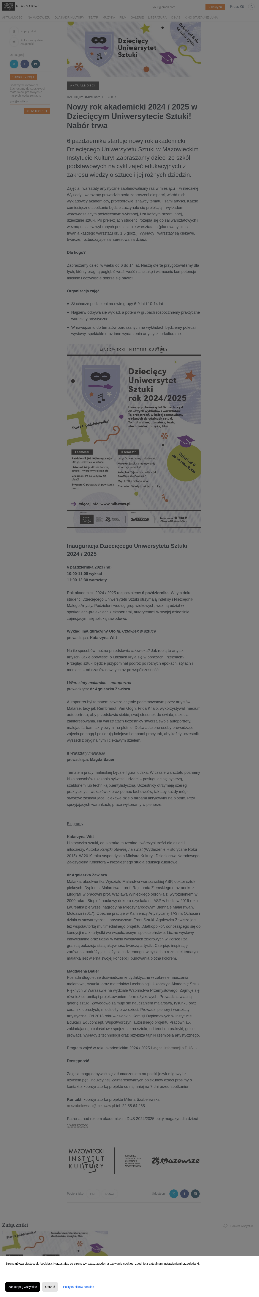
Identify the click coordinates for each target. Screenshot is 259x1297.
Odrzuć (50, 1287)
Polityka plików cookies (78, 1287)
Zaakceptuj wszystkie (22, 1287)
